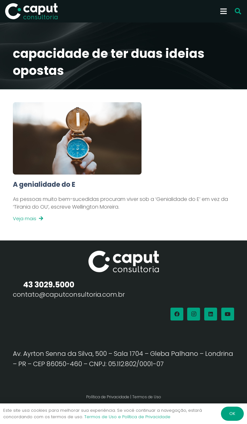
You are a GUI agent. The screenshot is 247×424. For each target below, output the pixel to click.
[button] (238, 11)
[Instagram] (193, 314)
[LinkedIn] (210, 314)
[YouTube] (227, 314)
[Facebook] (176, 314)
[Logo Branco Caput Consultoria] (31, 11)
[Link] (123, 201)
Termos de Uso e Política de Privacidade (127, 417)
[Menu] (223, 11)
